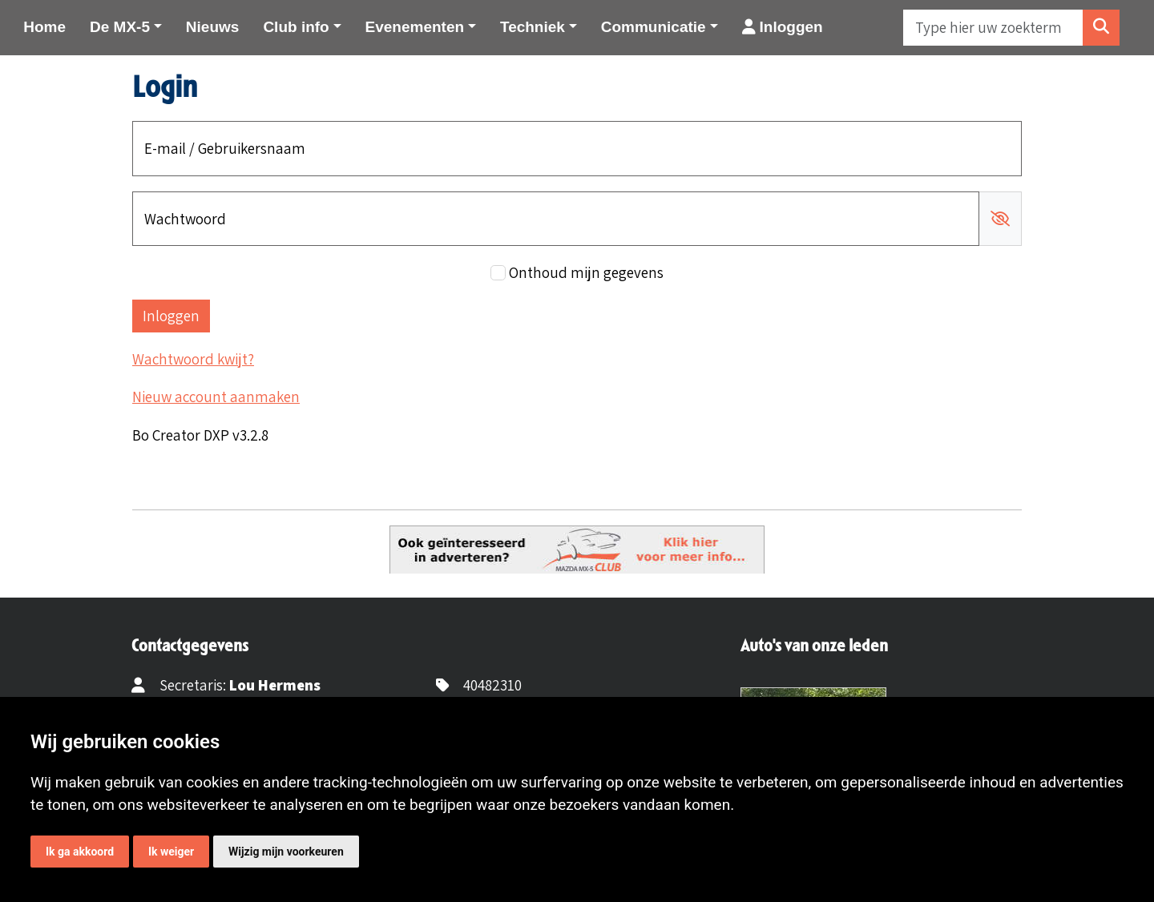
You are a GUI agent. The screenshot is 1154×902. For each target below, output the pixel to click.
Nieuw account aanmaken (216, 396)
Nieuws (213, 26)
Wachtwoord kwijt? (193, 358)
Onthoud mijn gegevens (586, 272)
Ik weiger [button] (171, 851)
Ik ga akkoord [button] (80, 851)
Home (44, 26)
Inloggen (782, 26)
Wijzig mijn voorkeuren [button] (286, 851)
